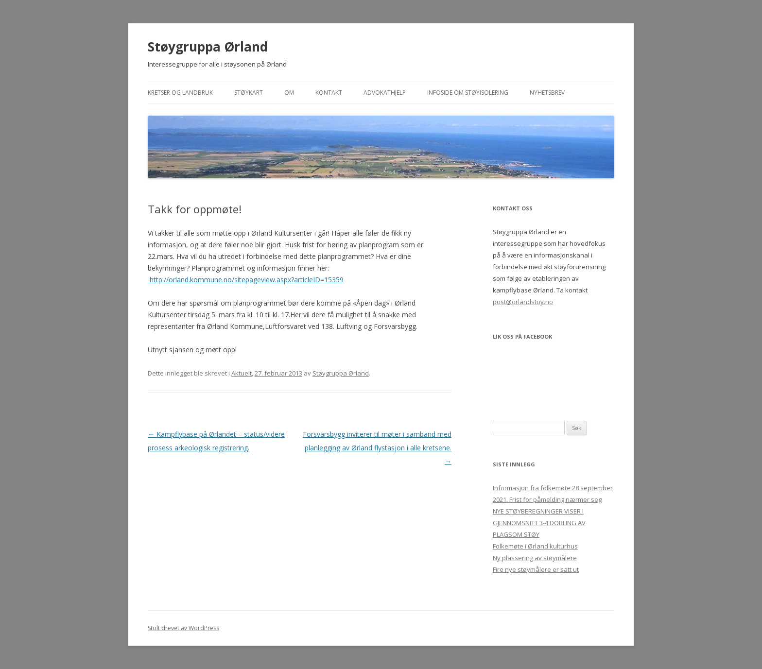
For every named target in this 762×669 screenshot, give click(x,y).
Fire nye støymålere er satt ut (536, 569)
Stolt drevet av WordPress (183, 628)
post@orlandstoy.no (523, 301)
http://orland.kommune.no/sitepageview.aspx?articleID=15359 (246, 279)
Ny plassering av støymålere (535, 557)
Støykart (248, 92)
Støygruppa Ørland (208, 46)
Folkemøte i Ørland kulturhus (535, 546)
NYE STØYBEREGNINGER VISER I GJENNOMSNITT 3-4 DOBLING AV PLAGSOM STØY (539, 523)
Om (289, 92)
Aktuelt (241, 373)
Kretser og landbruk (180, 92)
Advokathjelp (385, 92)
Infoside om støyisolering (467, 92)
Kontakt (328, 92)
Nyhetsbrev (547, 92)
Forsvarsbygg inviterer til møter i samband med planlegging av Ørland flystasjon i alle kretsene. (377, 447)
